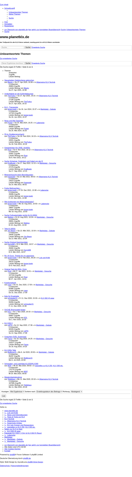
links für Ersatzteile (11, 296)
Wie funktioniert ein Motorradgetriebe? (19, 202)
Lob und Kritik (44, 258)
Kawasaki (11, 177)
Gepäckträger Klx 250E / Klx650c (17, 148)
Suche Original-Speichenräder (16, 242)
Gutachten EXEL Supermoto (15, 337)
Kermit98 (11, 244)
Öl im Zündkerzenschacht (14, 134)
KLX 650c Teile (10, 350)
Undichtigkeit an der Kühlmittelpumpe (18, 94)
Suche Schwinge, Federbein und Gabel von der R (23, 161)
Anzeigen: (12, 392)
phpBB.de (27, 458)
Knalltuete (11, 163)
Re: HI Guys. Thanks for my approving (19, 256)
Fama (10, 339)
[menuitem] (18, 12)
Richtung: (72, 392)
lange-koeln (12, 109)
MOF (10, 366)
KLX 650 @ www (47, 298)
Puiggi (10, 123)
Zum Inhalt (4, 5)
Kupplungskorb (10, 283)
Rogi (9, 150)
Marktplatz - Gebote (48, 109)
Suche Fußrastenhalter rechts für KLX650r (20, 215)
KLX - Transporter (11, 107)
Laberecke (40, 123)
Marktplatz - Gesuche (47, 163)
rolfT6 (10, 325)
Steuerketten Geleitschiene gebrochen (19, 80)
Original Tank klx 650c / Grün (15, 269)
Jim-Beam (11, 231)
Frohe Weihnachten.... (12, 188)
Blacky (10, 82)
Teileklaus (11, 379)
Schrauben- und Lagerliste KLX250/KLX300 (21, 364)
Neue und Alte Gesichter (13, 121)
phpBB (12, 455)
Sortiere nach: (43, 392)
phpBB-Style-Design (35, 462)
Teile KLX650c (9, 229)
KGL (9, 312)
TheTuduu (11, 96)
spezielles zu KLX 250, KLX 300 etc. (49, 366)
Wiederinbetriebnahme (13, 377)
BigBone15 (12, 352)
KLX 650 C (8, 323)
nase (9, 285)
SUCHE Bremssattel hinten (14, 310)
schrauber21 (12, 298)
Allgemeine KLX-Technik (45, 82)
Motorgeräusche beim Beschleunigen (18, 175)
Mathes (10, 217)
